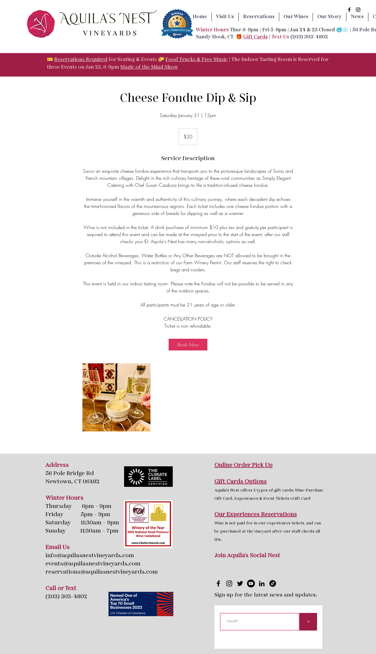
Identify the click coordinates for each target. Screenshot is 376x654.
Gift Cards (255, 37)
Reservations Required (80, 59)
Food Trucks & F (185, 59)
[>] (308, 622)
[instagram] (358, 10)
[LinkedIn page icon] (262, 583)
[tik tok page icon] (273, 583)
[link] (188, 344)
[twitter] (240, 583)
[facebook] (349, 10)
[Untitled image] (116, 397)
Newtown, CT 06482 (72, 482)
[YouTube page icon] (251, 583)
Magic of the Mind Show (149, 67)
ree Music (216, 59)
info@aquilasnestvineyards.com (89, 556)
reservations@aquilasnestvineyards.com (101, 572)
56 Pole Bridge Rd (69, 474)
